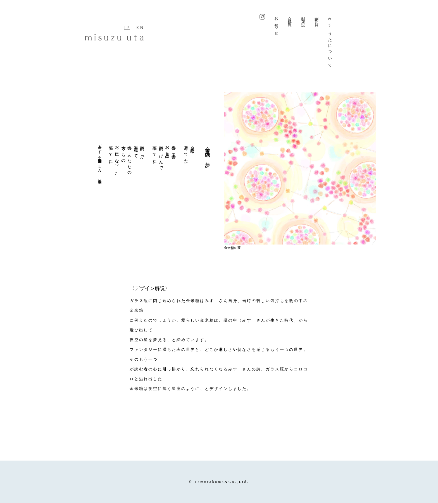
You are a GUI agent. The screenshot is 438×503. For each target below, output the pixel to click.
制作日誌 (303, 18)
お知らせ (276, 24)
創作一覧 (316, 18)
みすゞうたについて (330, 40)
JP (127, 27)
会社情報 (289, 18)
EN (140, 27)
